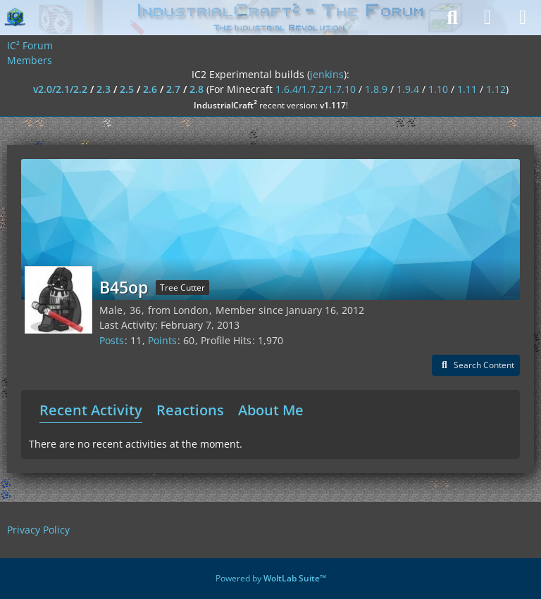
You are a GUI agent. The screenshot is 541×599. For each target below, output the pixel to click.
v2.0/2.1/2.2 (60, 89)
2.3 (104, 89)
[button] (476, 365)
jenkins (327, 74)
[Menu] (523, 18)
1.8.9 (376, 89)
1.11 (467, 89)
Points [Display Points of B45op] (162, 340)
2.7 (173, 89)
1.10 (438, 89)
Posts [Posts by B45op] (111, 340)
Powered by (271, 578)
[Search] (452, 18)
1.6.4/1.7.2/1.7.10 (315, 89)
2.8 (196, 89)
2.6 (150, 89)
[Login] (487, 17)
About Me (271, 410)
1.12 (496, 89)
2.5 (127, 89)
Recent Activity (90, 410)
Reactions (190, 410)
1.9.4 (408, 89)
